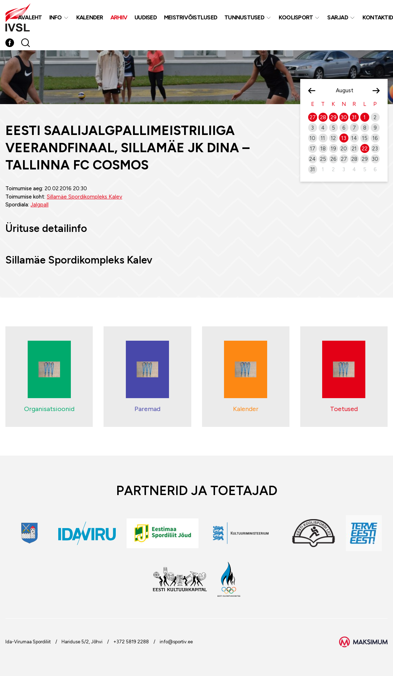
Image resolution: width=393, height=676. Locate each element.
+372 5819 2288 (131, 641)
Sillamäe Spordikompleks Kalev (84, 197)
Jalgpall (40, 204)
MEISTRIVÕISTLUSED (190, 17)
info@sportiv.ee (176, 641)
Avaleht (30, 17)
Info (55, 17)
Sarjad (337, 17)
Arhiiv (119, 17)
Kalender (89, 17)
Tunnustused (244, 17)
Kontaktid (377, 17)
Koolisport (296, 17)
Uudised (145, 17)
